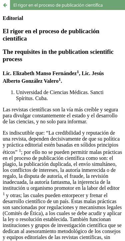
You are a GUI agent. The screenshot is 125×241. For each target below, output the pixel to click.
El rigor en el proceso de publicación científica (58, 5)
